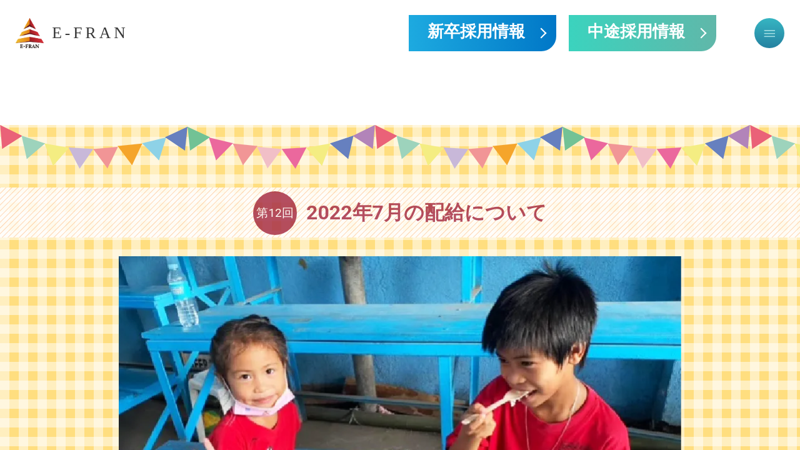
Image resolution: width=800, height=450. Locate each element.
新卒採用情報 (476, 33)
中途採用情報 (636, 33)
